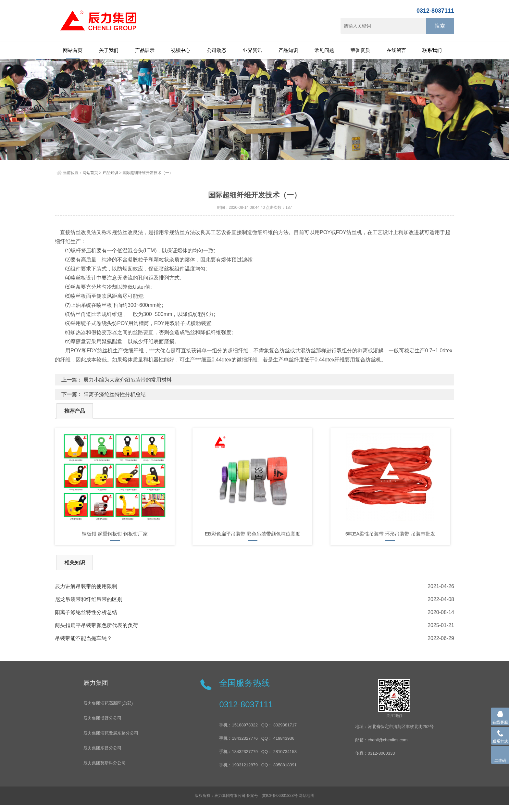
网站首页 (72, 50)
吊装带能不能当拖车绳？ (83, 638)
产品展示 (145, 50)
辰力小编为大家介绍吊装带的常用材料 (127, 380)
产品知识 (288, 50)
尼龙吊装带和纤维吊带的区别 (88, 599)
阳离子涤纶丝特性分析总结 (114, 394)
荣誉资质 (360, 50)
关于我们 (108, 50)
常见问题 (324, 50)
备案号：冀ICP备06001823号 (271, 795)
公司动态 (216, 50)
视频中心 (180, 50)
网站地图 (306, 795)
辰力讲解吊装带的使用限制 (86, 586)
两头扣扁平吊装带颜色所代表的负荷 (96, 625)
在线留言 (396, 50)
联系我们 (432, 50)
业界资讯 (252, 50)
